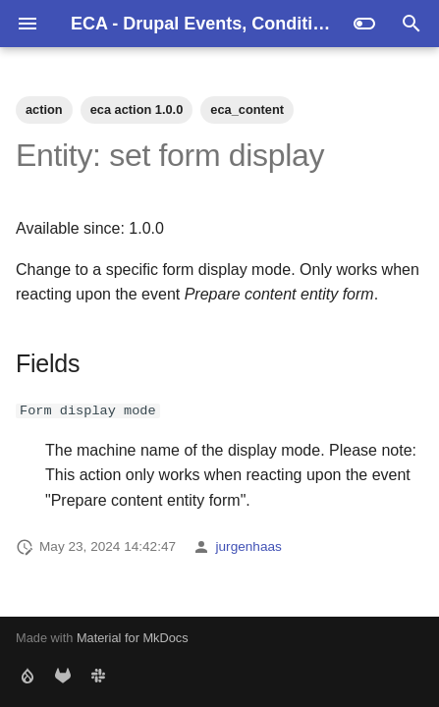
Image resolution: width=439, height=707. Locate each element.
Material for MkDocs (133, 637)
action (44, 109)
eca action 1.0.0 (137, 109)
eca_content (247, 109)
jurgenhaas (249, 546)
